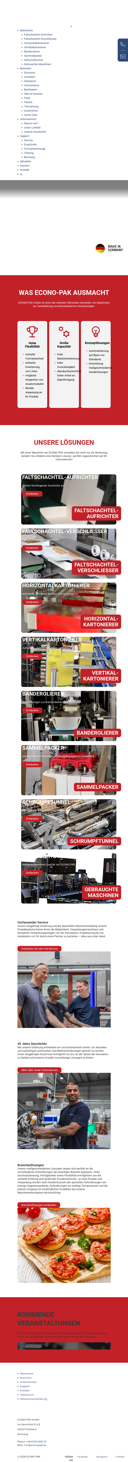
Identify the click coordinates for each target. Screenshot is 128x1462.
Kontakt (24, 169)
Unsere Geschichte (35, 131)
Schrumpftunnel (33, 60)
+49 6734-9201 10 (36, 1441)
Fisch (27, 98)
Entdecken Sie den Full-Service (39, 948)
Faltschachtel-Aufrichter (38, 34)
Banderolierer (32, 51)
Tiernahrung (31, 106)
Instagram (99, 1456)
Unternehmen (28, 119)
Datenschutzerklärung (33, 1398)
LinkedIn (118, 1456)
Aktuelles (25, 161)
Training (29, 153)
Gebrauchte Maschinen (37, 64)
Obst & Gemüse (33, 93)
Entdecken (32, 493)
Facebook (81, 1456)
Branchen (25, 68)
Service (28, 140)
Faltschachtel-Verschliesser (40, 38)
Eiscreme (29, 72)
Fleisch (28, 102)
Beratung (29, 157)
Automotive (31, 110)
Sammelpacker (33, 55)
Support (24, 136)
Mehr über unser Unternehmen (39, 1070)
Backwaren (30, 89)
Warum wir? (31, 123)
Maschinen (26, 30)
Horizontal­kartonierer (36, 43)
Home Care (30, 114)
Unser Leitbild (32, 127)
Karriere (25, 165)
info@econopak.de (35, 1445)
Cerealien (29, 76)
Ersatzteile (30, 144)
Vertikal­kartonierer (35, 47)
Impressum (27, 1394)
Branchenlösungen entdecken (38, 1205)
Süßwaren (30, 81)
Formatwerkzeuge (34, 148)
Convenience (31, 85)
